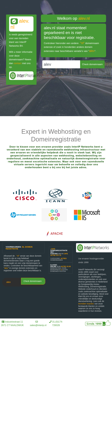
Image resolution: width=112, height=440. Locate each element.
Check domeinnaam (33, 281)
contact (17, 63)
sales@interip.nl (38, 325)
